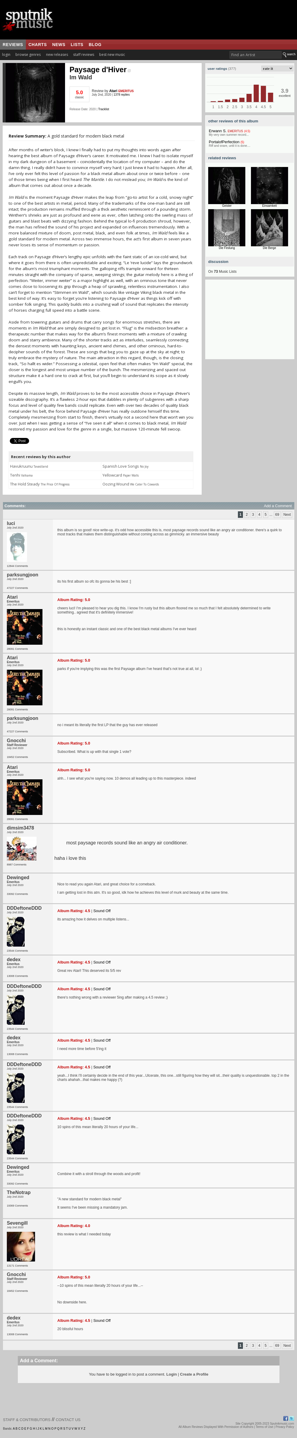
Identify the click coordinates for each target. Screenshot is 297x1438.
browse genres (28, 54)
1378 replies (121, 94)
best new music (112, 54)
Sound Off (101, 911)
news (58, 44)
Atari (113, 91)
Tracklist (103, 109)
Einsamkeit (269, 205)
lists (77, 44)
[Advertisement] (249, 322)
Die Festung (227, 248)
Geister (227, 205)
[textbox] (256, 55)
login (6, 54)
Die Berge (269, 248)
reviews (13, 44)
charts (38, 44)
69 (277, 515)
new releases (57, 54)
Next (287, 515)
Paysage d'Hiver (100, 69)
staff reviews (83, 54)
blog (95, 44)
